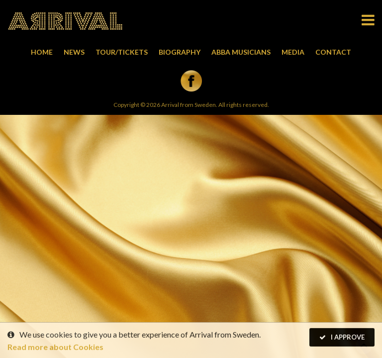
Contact (333, 52)
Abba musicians (241, 52)
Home (42, 52)
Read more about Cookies (55, 347)
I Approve (342, 338)
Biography (179, 52)
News (74, 52)
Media (293, 52)
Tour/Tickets (122, 52)
